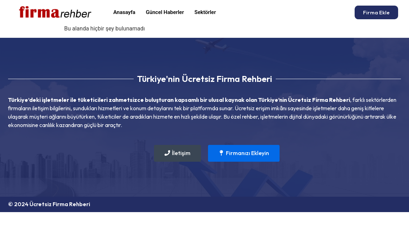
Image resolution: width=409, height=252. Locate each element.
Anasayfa (124, 12)
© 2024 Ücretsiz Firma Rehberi (49, 204)
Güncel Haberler (165, 12)
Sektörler (205, 12)
